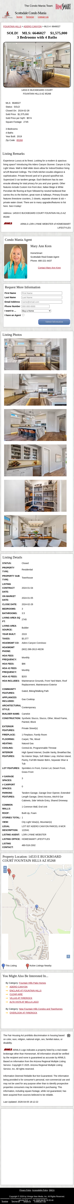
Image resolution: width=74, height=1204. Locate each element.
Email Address (12, 302)
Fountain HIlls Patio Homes (32, 983)
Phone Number (12, 306)
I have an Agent (13, 315)
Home (19, 16)
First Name (10, 293)
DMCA (52, 1190)
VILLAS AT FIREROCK (21, 998)
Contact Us (43, 16)
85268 (19, 140)
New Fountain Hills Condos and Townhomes (40, 1009)
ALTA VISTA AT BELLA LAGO (24, 1002)
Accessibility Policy (40, 1190)
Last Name (10, 297)
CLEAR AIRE (16, 994)
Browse (30, 16)
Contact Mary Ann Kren (49, 267)
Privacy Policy (25, 1190)
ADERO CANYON (33, 26)
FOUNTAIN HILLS (12, 26)
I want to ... (10, 310)
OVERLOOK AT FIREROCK (23, 1012)
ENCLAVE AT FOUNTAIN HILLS (25, 990)
